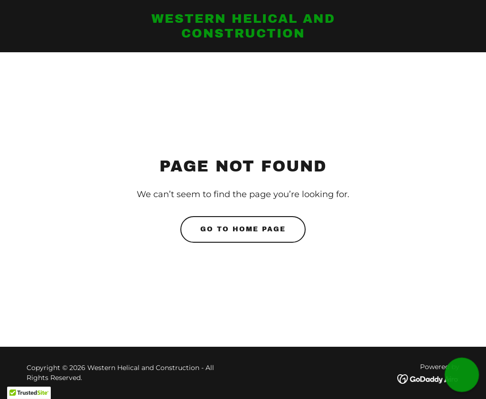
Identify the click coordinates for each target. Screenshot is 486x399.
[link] (243, 34)
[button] (462, 375)
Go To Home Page (243, 229)
